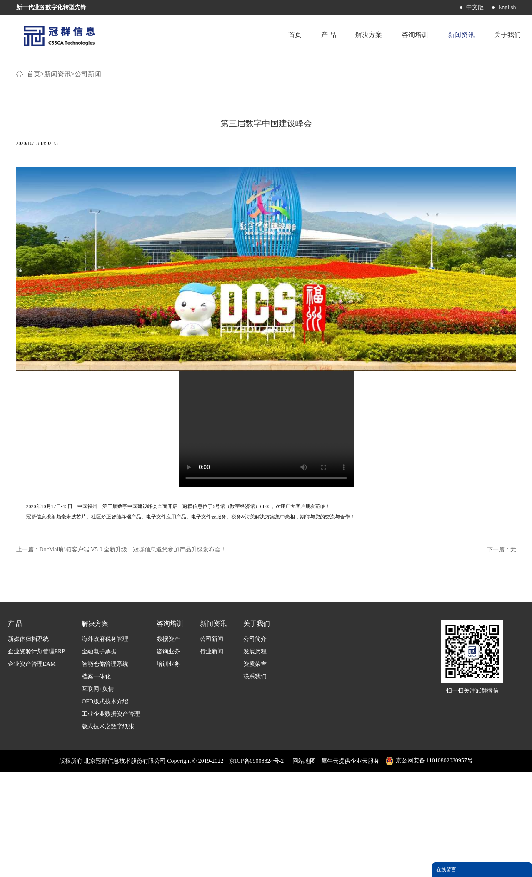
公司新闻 (88, 178)
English (507, 7)
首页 (292, 35)
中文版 (475, 7)
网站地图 (303, 865)
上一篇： (121, 654)
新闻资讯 (57, 178)
